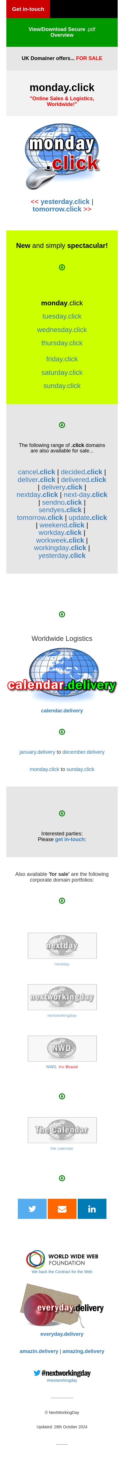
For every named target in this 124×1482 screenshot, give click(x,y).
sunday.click (62, 386)
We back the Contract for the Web (62, 1271)
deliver (37, 479)
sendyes (60, 510)
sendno (62, 502)
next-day (85, 494)
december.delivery (83, 752)
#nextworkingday (62, 1380)
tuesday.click (62, 316)
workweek (60, 540)
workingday (60, 548)
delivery (62, 487)
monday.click (44, 769)
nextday (37, 494)
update (88, 517)
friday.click (62, 359)
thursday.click (62, 343)
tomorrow (40, 517)
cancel (36, 472)
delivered (83, 479)
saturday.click (62, 372)
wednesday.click (62, 330)
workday (60, 532)
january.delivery (38, 752)
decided (81, 472)
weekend (61, 525)
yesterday (61, 555)
